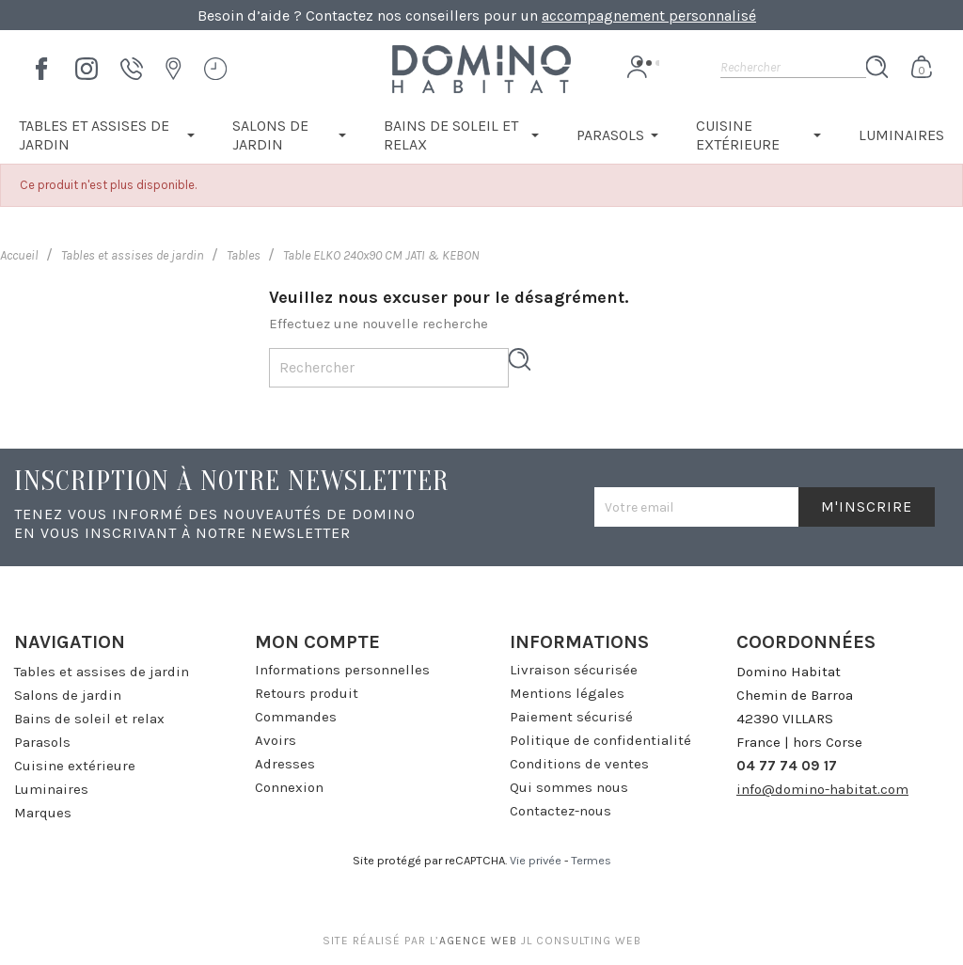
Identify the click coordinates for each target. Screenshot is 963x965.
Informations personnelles (342, 669)
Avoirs (275, 740)
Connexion (289, 787)
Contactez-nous (560, 810)
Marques (42, 812)
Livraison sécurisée (574, 669)
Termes (591, 860)
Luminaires (51, 789)
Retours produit (306, 693)
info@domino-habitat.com (822, 789)
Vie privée (535, 860)
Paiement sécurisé (571, 716)
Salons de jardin (67, 695)
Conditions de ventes (579, 763)
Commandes (296, 716)
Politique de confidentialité (600, 740)
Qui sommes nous (569, 787)
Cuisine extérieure (74, 765)
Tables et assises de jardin (101, 671)
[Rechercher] (793, 66)
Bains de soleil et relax (89, 718)
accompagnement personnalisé (649, 15)
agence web (478, 940)
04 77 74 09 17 (786, 765)
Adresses (285, 763)
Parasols (42, 742)
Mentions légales (567, 693)
